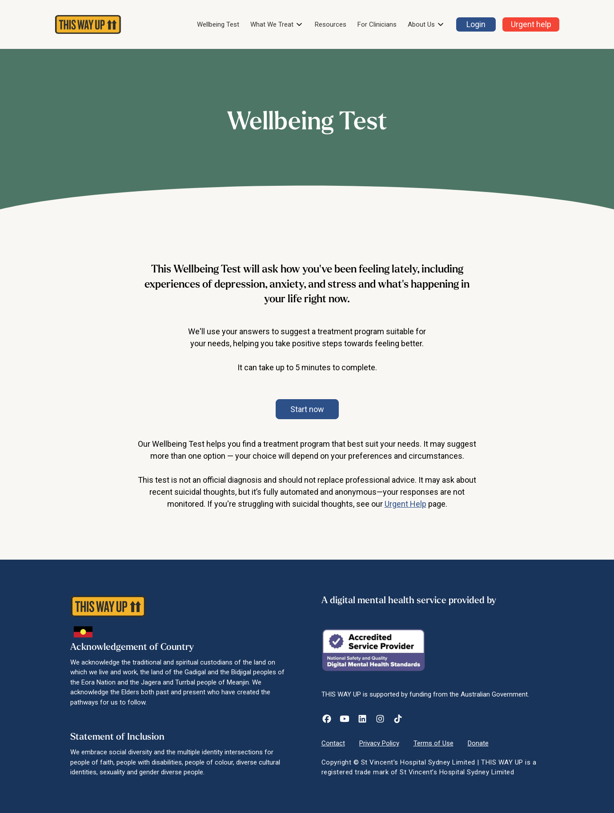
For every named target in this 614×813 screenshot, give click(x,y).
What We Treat (271, 24)
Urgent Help (405, 504)
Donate (478, 743)
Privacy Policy (379, 743)
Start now (307, 409)
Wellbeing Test (218, 24)
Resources (330, 24)
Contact (333, 743)
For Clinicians (377, 24)
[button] (277, 25)
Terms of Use (433, 743)
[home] (88, 24)
